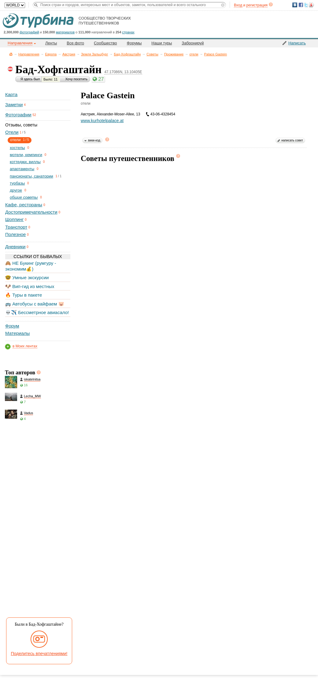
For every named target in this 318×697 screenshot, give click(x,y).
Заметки (14, 104)
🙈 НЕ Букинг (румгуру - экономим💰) (30, 265)
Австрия (68, 54)
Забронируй (193, 43)
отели (193, 54)
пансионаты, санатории (31, 176)
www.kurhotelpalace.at (102, 120)
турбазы (17, 183)
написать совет (292, 140)
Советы (152, 54)
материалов (65, 32)
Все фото (75, 43)
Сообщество (105, 43)
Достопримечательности (31, 212)
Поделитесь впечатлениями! (39, 653)
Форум (12, 325)
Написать (297, 43)
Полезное (15, 234)
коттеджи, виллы (25, 161)
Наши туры (161, 43)
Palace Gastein (215, 54)
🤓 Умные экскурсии (27, 277)
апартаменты (22, 169)
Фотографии (18, 114)
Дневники (15, 246)
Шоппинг (14, 219)
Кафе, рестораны (23, 204)
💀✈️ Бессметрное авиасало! (37, 312)
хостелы (17, 147)
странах (128, 32)
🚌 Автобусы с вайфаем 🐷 (34, 303)
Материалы (17, 333)
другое (16, 190)
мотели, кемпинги (26, 154)
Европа (51, 54)
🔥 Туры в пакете (23, 295)
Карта (11, 94)
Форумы (134, 43)
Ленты (51, 43)
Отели (11, 132)
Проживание (174, 54)
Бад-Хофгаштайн (127, 54)
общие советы (24, 197)
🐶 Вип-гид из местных (29, 286)
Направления (28, 54)
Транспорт (16, 227)
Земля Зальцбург (94, 54)
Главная (11, 54)
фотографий (29, 32)
